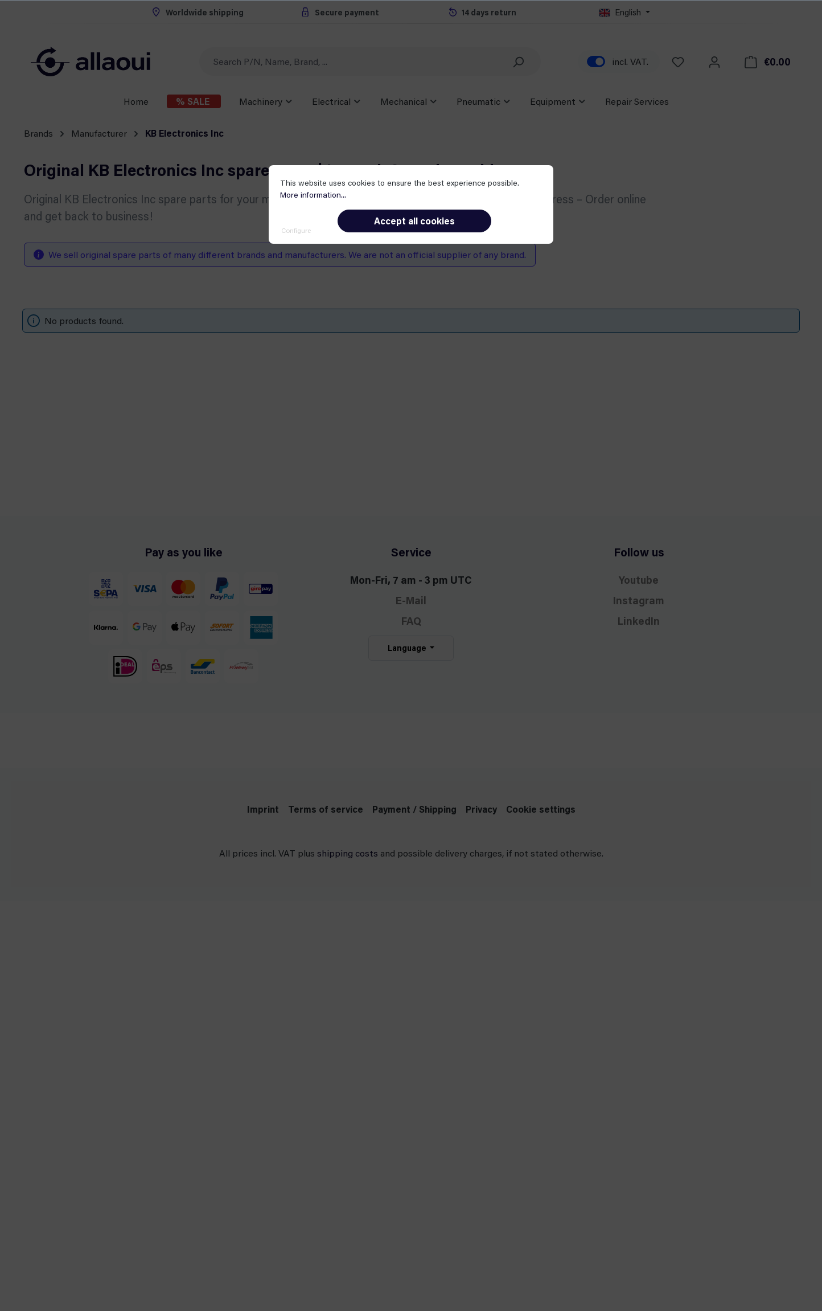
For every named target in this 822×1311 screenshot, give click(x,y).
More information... (313, 194)
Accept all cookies (414, 221)
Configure (296, 230)
